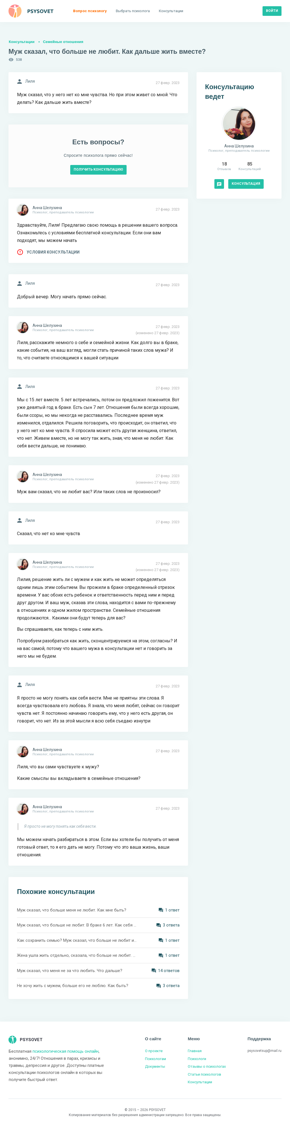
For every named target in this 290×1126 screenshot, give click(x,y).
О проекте (154, 1051)
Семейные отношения (63, 42)
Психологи (197, 1059)
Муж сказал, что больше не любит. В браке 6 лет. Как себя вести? (77, 925)
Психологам (155, 1059)
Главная (195, 1051)
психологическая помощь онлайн (66, 1051)
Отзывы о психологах (207, 1066)
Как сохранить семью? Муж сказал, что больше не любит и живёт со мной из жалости (77, 940)
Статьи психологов (204, 1074)
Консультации (22, 42)
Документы (155, 1066)
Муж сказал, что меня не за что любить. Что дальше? (69, 970)
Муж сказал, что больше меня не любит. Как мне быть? (71, 910)
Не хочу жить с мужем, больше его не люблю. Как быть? (72, 985)
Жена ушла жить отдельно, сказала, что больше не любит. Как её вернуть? (77, 955)
